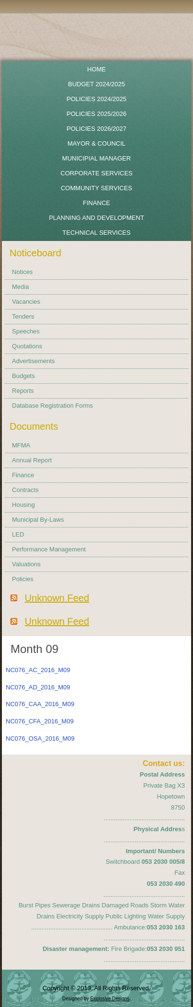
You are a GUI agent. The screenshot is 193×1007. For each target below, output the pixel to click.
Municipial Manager (96, 158)
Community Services (96, 188)
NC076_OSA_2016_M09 (40, 738)
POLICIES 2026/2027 (96, 128)
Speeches (26, 331)
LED (18, 534)
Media (20, 286)
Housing (23, 504)
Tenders (23, 316)
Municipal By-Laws (38, 519)
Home (96, 69)
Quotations (27, 346)
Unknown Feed (57, 598)
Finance (96, 202)
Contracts (25, 489)
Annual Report (32, 460)
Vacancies (26, 301)
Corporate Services (96, 173)
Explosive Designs (109, 998)
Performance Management (49, 549)
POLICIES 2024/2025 (96, 99)
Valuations (26, 564)
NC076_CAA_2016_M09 (40, 704)
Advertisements (33, 361)
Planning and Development (96, 217)
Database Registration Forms (52, 405)
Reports (23, 390)
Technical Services (96, 232)
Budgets (23, 375)
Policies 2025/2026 (96, 113)
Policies (23, 579)
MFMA (21, 445)
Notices (22, 271)
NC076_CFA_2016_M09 (40, 721)
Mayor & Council (96, 143)
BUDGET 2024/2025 (96, 84)
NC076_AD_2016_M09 (38, 687)
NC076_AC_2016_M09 (38, 670)
